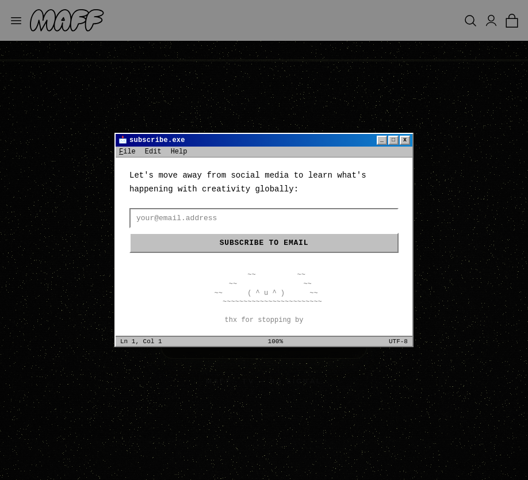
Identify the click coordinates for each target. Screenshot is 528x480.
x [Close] (405, 140)
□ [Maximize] (393, 140)
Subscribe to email (264, 243)
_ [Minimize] (382, 140)
